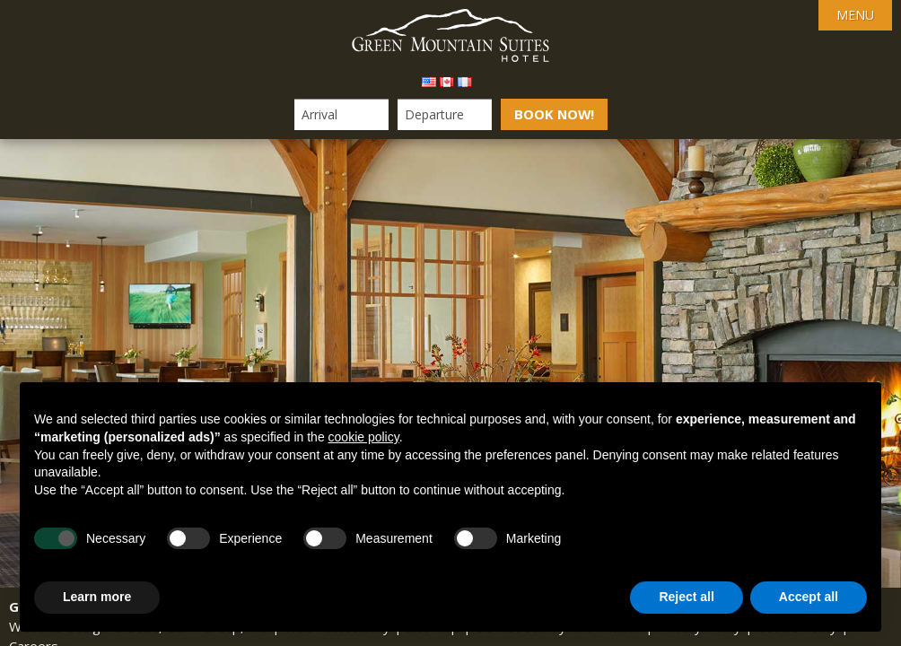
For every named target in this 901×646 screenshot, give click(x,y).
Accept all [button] (808, 596)
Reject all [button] (686, 596)
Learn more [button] (97, 596)
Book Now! (554, 114)
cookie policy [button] (363, 437)
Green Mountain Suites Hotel (450, 36)
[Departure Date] (444, 114)
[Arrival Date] (340, 114)
